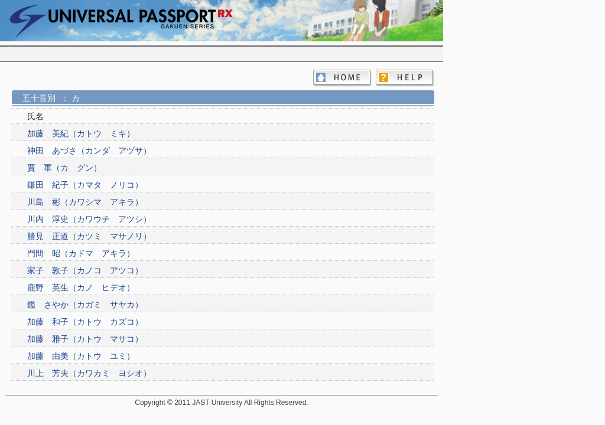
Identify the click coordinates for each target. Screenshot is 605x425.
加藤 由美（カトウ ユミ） (81, 356)
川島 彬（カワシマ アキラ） (85, 202)
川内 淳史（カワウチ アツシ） (89, 219)
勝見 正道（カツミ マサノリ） (89, 236)
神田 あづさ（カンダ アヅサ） (89, 150)
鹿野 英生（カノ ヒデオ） (81, 287)
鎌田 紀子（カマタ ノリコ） (85, 184)
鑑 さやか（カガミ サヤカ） (85, 304)
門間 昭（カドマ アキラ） (81, 253)
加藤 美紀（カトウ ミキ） (81, 133)
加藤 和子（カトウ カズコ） (85, 321)
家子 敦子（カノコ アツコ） (85, 270)
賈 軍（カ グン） (64, 167)
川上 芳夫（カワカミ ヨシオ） (89, 373)
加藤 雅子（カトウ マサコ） (85, 339)
